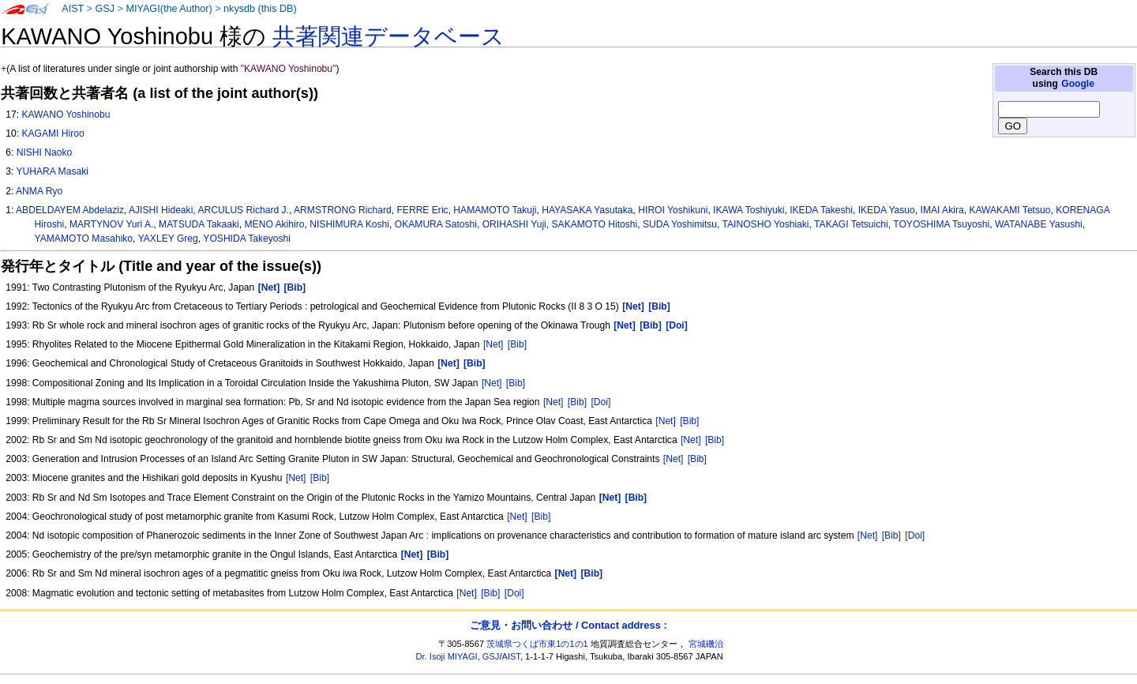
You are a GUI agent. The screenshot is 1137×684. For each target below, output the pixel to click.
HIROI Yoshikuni (672, 210)
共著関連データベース (388, 36)
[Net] (493, 344)
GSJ (104, 8)
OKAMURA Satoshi (436, 224)
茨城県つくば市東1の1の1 (537, 643)
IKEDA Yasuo (886, 210)
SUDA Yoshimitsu (680, 224)
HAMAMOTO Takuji (494, 210)
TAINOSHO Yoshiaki (765, 224)
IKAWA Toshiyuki (748, 210)
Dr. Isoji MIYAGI (447, 656)
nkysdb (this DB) (260, 8)
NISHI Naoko (45, 152)
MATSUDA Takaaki (199, 224)
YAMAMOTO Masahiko (84, 238)
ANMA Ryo (39, 191)
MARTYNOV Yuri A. (111, 224)
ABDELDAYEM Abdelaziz (70, 210)
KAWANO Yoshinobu (65, 114)
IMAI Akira (942, 210)
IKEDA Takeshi (821, 210)
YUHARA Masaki (52, 171)
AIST (73, 8)
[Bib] (517, 344)
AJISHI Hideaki (161, 210)
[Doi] (600, 402)
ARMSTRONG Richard (343, 210)
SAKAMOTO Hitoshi (595, 224)
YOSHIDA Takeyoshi (247, 238)
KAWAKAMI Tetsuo (1009, 210)
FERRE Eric (422, 210)
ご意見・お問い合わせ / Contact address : (568, 625)
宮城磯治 (706, 643)
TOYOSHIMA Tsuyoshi (941, 224)
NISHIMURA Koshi (349, 224)
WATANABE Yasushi (1039, 224)
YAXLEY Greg (168, 238)
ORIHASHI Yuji (514, 224)
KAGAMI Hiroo (52, 133)
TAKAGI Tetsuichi (851, 224)
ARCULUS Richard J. (243, 210)
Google (1077, 83)
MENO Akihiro (275, 224)
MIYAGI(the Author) (169, 8)
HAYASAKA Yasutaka (587, 210)
